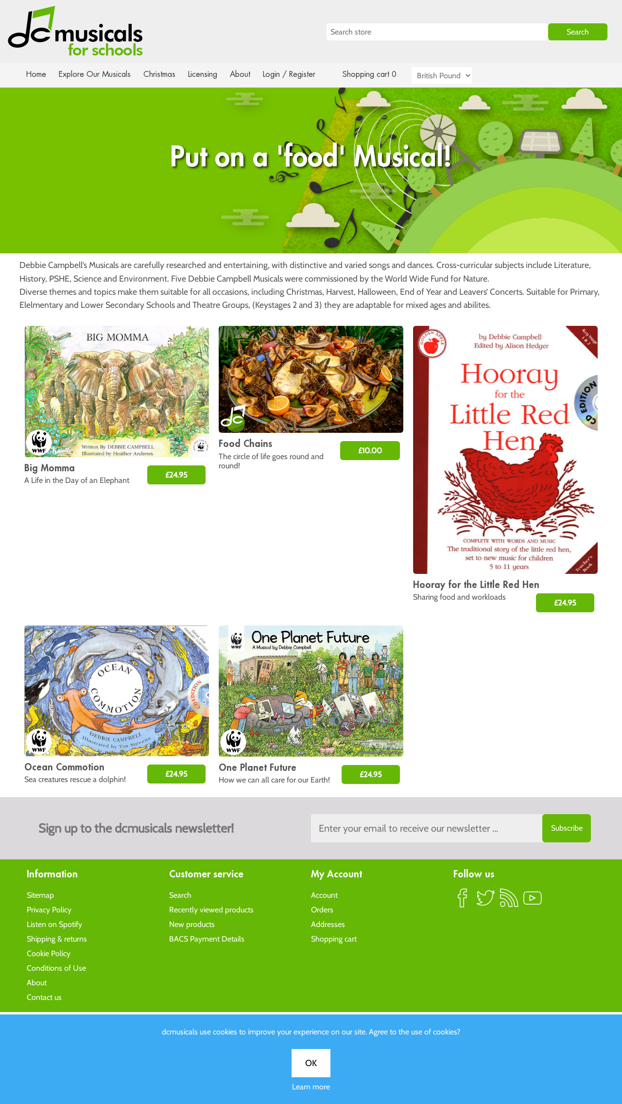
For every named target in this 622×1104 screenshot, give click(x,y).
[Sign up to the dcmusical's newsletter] (451, 828)
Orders (322, 909)
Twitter (486, 901)
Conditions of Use (56, 967)
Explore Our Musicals (96, 74)
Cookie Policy (48, 953)
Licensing (209, 74)
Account (324, 894)
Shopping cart (334, 938)
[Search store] (437, 31)
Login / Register (299, 74)
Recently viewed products (211, 909)
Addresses (328, 923)
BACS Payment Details (206, 938)
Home (36, 74)
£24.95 (176, 475)
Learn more (311, 343)
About (249, 74)
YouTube (532, 901)
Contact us (44, 996)
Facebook (462, 901)
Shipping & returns (57, 938)
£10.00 (370, 450)
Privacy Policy (49, 909)
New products (192, 923)
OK (311, 319)
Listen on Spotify (54, 923)
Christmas (163, 74)
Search (180, 894)
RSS (509, 901)
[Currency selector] (453, 75)
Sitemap (40, 894)
